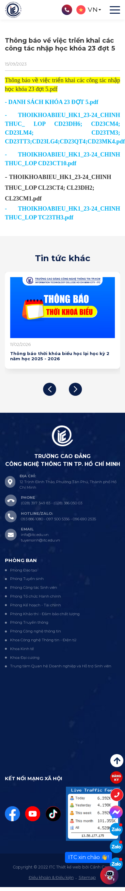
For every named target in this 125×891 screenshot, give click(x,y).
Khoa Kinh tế (22, 648)
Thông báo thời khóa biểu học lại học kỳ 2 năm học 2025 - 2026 (59, 356)
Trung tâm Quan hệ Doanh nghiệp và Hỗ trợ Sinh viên (60, 666)
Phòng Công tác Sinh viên (33, 587)
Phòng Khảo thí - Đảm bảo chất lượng (45, 614)
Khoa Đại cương (24, 657)
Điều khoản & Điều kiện (51, 877)
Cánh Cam (100, 867)
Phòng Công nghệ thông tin (35, 631)
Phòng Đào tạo (23, 570)
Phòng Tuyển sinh (27, 578)
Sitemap (87, 877)
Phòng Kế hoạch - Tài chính (35, 605)
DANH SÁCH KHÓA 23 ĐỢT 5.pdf (53, 102)
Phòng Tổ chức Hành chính (35, 596)
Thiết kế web (68, 867)
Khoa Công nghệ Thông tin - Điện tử (43, 640)
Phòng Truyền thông (29, 622)
